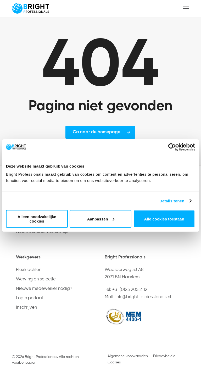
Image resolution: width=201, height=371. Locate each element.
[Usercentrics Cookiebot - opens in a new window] (172, 147)
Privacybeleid (164, 356)
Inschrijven (26, 307)
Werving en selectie (36, 279)
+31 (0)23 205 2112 (129, 289)
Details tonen (171, 200)
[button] (186, 8)
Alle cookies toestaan (164, 219)
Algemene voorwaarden (128, 356)
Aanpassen (100, 219)
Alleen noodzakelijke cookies (37, 218)
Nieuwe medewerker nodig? (44, 288)
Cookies (114, 362)
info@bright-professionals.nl (143, 297)
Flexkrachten (28, 270)
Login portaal (29, 298)
